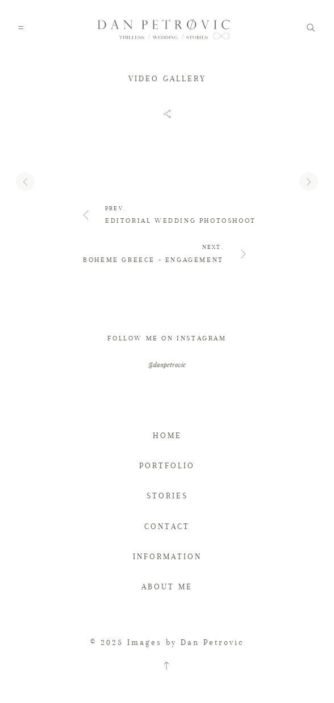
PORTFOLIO (167, 465)
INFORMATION (167, 556)
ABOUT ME (167, 587)
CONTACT (167, 526)
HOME (167, 435)
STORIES (167, 495)
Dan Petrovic (212, 642)
